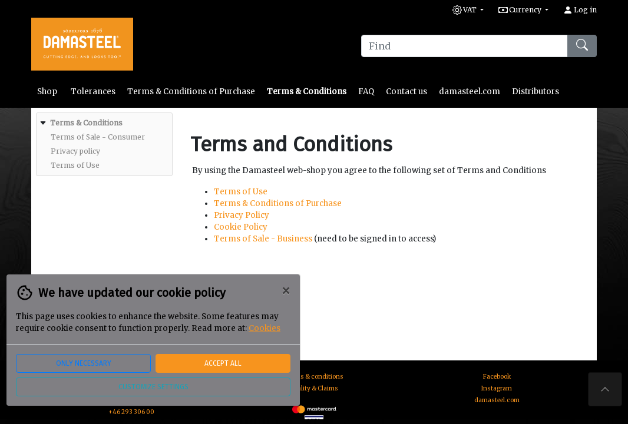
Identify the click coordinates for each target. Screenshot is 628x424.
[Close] (286, 290)
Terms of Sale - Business (263, 239)
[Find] (464, 46)
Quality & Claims (314, 388)
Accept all (223, 363)
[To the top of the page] (605, 389)
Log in (580, 9)
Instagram (496, 388)
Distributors (535, 92)
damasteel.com (469, 92)
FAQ (366, 92)
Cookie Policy (240, 227)
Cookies (264, 328)
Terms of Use (240, 192)
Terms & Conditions (306, 92)
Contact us (406, 92)
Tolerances (93, 92)
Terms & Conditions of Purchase (191, 92)
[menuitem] (102, 144)
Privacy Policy (241, 215)
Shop (48, 92)
